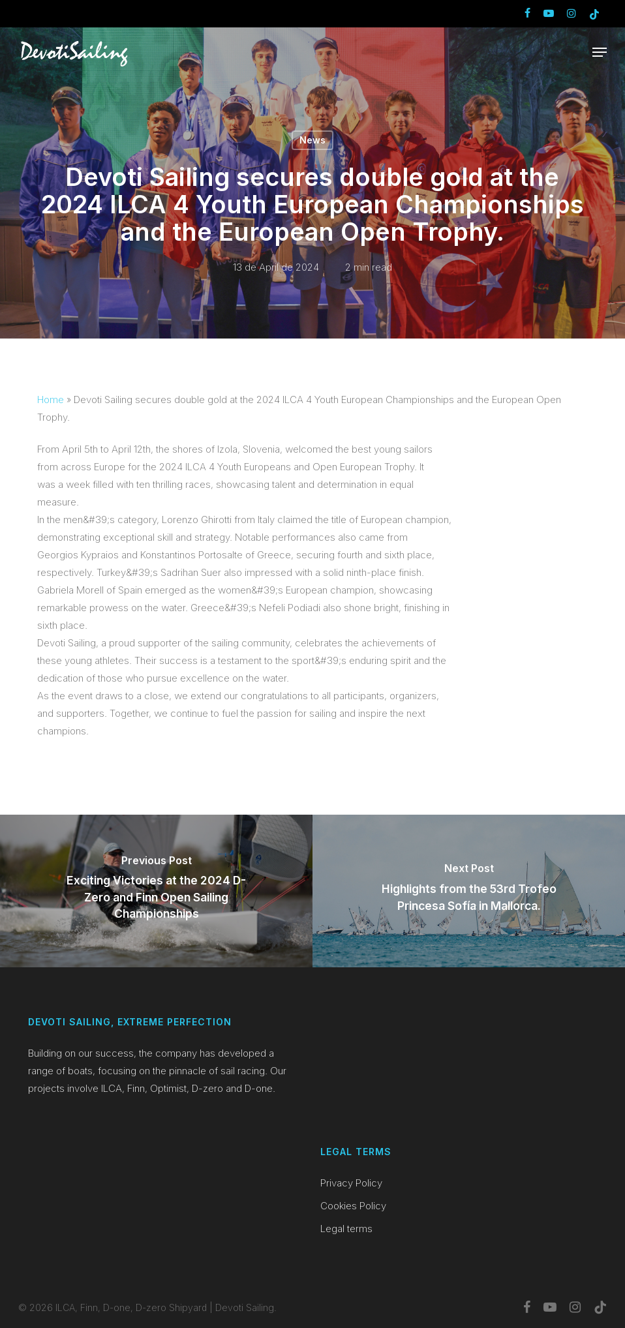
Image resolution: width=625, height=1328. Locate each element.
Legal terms (346, 1228)
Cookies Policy (353, 1206)
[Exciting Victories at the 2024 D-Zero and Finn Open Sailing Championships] (156, 891)
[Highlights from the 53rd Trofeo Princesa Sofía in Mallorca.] (468, 891)
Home (50, 399)
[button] (599, 52)
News (312, 139)
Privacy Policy (351, 1183)
